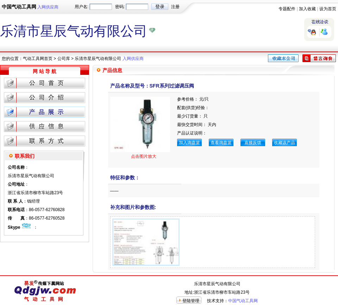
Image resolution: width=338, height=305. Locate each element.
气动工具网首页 (37, 58)
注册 (175, 6)
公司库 (63, 58)
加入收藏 (307, 8)
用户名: (81, 6)
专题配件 (286, 8)
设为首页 (327, 8)
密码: (120, 6)
